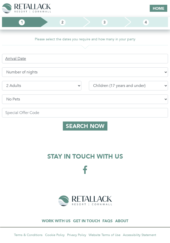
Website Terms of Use (104, 235)
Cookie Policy (55, 235)
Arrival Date (15, 58)
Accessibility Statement (139, 235)
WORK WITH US (56, 220)
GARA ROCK (85, 200)
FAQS (107, 220)
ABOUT (121, 220)
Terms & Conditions (28, 235)
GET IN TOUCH (86, 220)
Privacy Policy (76, 235)
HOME (158, 8)
